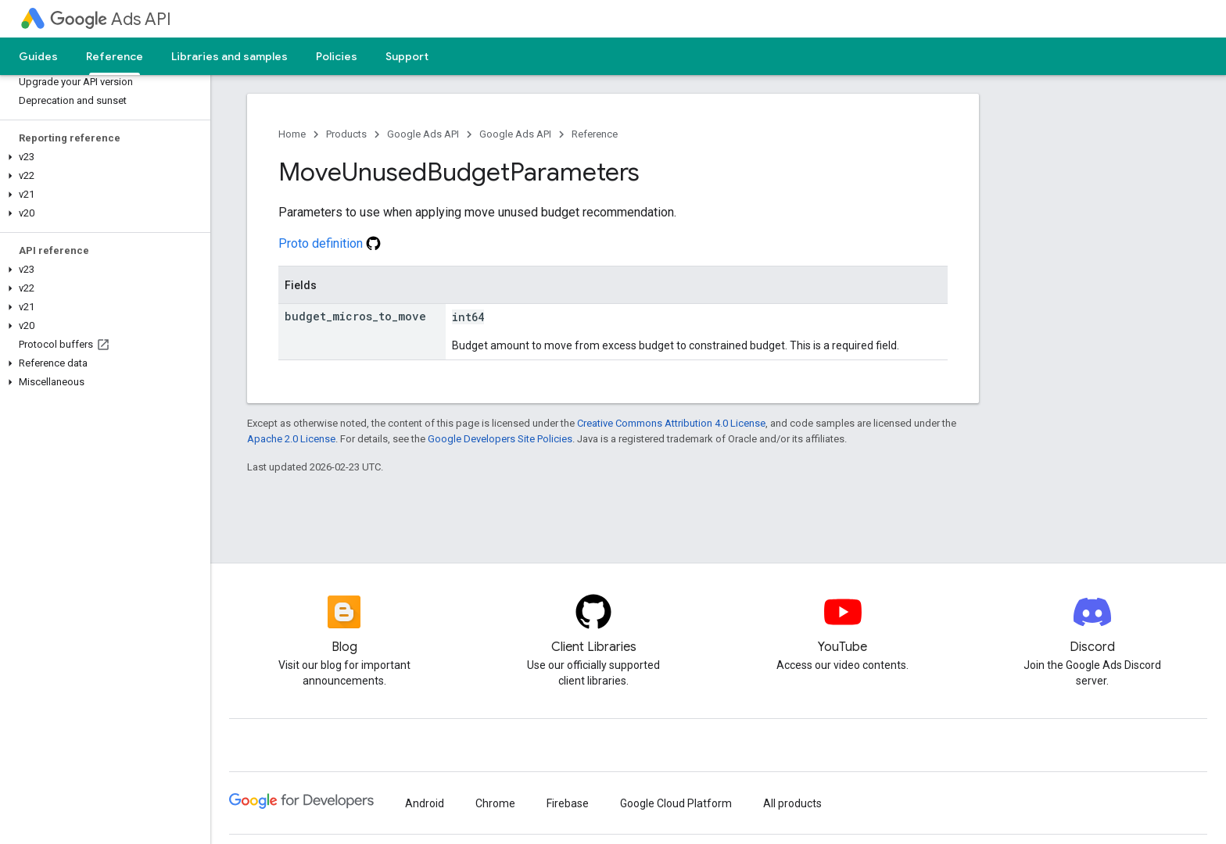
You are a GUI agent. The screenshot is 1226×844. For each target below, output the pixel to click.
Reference (595, 134)
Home (292, 134)
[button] (102, 157)
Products (346, 134)
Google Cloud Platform (676, 803)
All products (792, 803)
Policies (336, 56)
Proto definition (329, 243)
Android (424, 803)
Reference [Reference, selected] (114, 56)
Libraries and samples (229, 56)
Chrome (495, 803)
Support (406, 56)
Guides (38, 56)
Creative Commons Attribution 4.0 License (671, 423)
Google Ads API (423, 134)
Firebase (568, 803)
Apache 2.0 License (291, 439)
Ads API (110, 19)
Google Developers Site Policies (500, 439)
